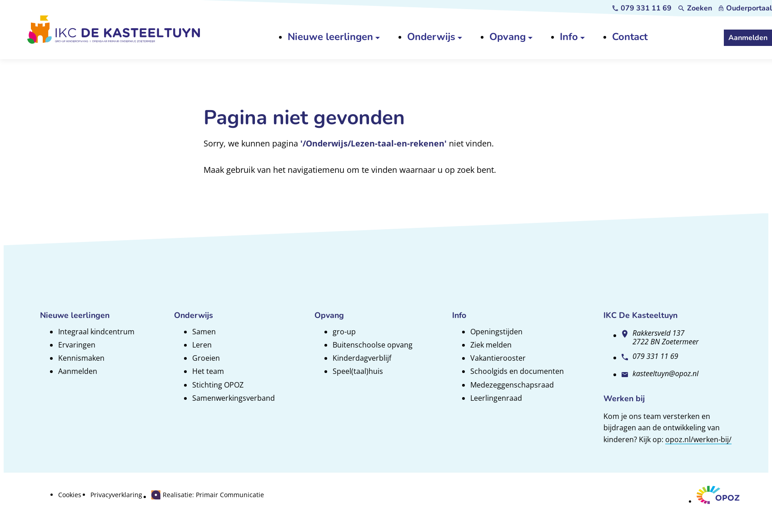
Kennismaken (81, 358)
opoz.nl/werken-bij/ (698, 439)
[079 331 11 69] (642, 8)
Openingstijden (496, 332)
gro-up (344, 332)
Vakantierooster (498, 358)
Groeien (206, 358)
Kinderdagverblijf (362, 358)
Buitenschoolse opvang (373, 345)
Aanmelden (77, 371)
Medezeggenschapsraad (512, 385)
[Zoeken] (695, 8)
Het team (208, 371)
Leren (202, 345)
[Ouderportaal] (745, 8)
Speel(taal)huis (358, 371)
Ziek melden (491, 345)
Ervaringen (76, 345)
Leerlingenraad (496, 398)
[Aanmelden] (748, 38)
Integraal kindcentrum (96, 332)
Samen (204, 332)
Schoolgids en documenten (517, 371)
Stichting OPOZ (218, 385)
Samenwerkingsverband (233, 398)
